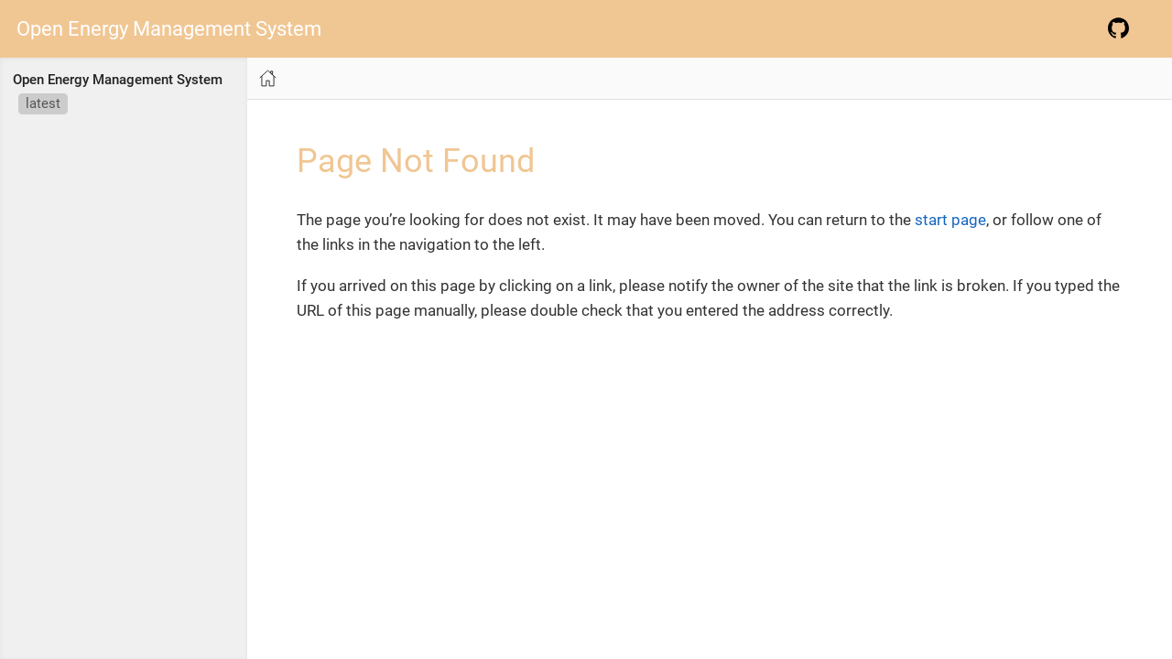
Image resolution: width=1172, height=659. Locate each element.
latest (43, 103)
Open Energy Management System (168, 29)
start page (950, 220)
